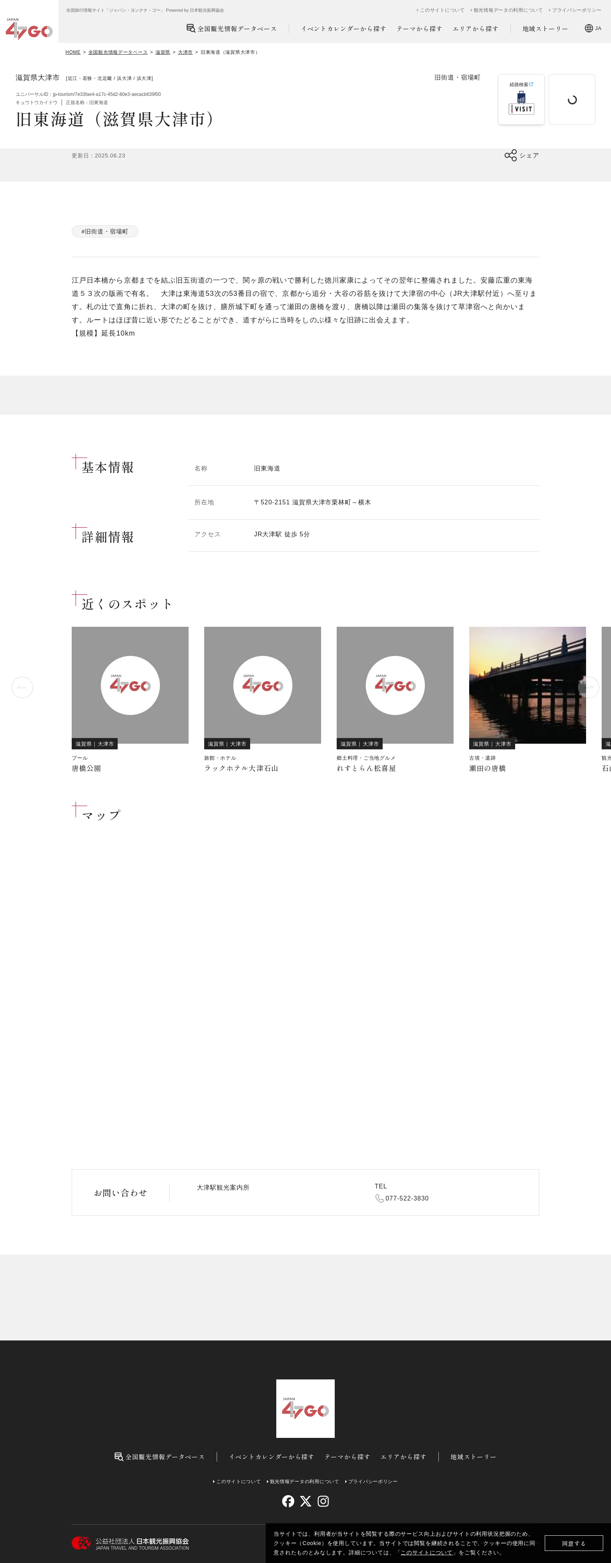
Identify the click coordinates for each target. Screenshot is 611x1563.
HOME (73, 52)
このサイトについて (427, 1552)
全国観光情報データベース (231, 28)
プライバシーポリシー (577, 10)
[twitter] (306, 1501)
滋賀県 (162, 52)
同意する (574, 1543)
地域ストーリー (546, 28)
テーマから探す (419, 28)
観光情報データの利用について (508, 10)
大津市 (185, 52)
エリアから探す (475, 28)
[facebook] (288, 1501)
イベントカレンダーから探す (344, 28)
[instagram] (323, 1501)
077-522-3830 (407, 1198)
